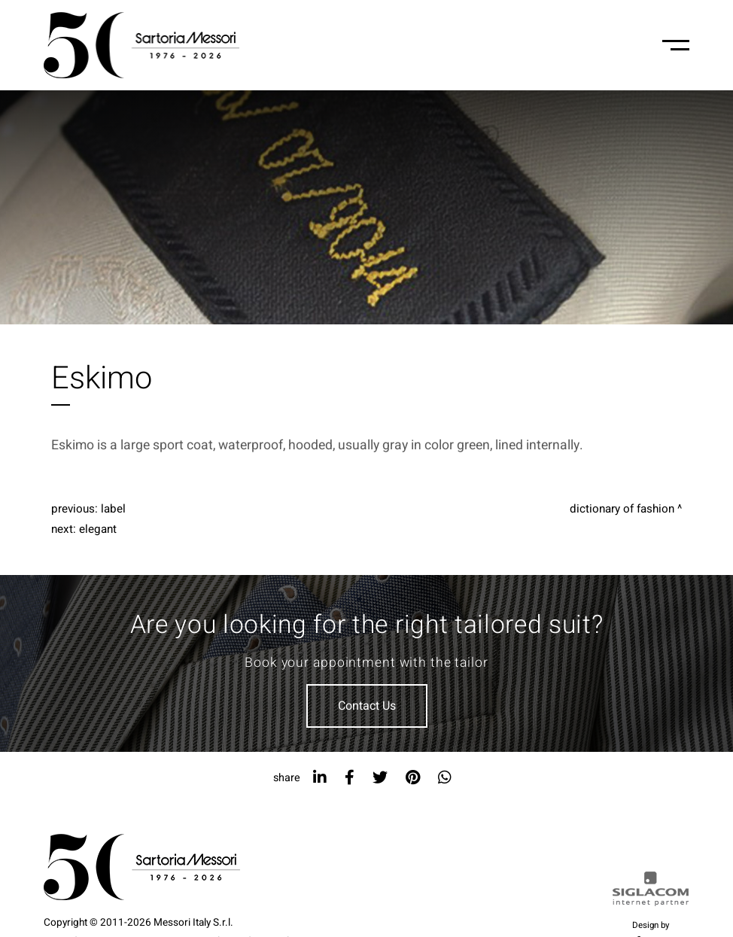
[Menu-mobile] (675, 45)
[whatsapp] (445, 778)
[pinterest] (413, 778)
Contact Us (367, 706)
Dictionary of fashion (622, 508)
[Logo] (141, 45)
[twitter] (380, 778)
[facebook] (349, 778)
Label (113, 508)
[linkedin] (320, 778)
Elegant (98, 529)
